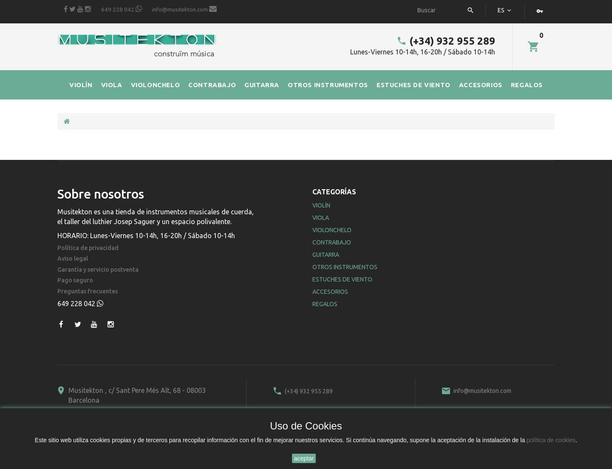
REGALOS (527, 84)
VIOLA (111, 84)
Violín (321, 205)
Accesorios (330, 291)
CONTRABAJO (212, 84)
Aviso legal (72, 259)
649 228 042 (121, 9)
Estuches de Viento (342, 279)
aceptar (304, 458)
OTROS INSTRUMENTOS (328, 84)
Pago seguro (75, 280)
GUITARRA (261, 84)
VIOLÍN (81, 84)
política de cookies (551, 440)
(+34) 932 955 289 (446, 41)
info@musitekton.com (184, 9)
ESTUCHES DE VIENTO (413, 84)
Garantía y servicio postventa (98, 270)
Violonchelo (331, 230)
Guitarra (325, 254)
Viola (320, 217)
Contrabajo (331, 242)
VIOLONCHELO (155, 84)
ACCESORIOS (480, 84)
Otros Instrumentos (344, 267)
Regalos (324, 304)
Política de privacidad (88, 248)
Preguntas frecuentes (87, 291)
